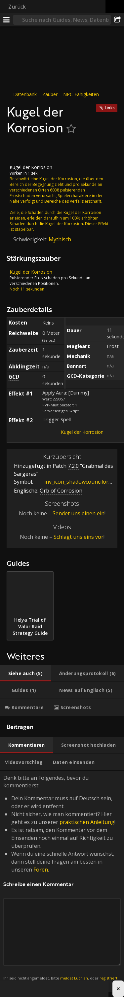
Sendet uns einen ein (78, 513)
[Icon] (18, 150)
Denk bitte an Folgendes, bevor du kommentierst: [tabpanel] (62, 881)
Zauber (50, 94)
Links (110, 108)
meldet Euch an (74, 978)
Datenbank (25, 94)
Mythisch (60, 239)
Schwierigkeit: (31, 239)
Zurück (17, 6)
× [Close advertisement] (118, 988)
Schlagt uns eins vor (78, 536)
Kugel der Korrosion (82, 432)
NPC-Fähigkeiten (81, 94)
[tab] (25, 673)
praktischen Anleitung (87, 822)
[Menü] (6, 19)
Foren (40, 869)
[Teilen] (117, 19)
